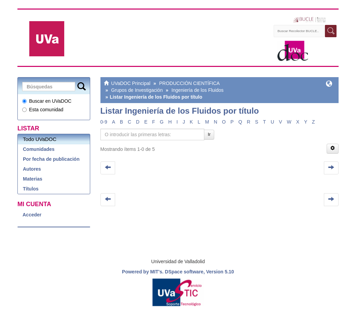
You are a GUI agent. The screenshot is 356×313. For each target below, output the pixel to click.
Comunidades (39, 149)
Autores (32, 169)
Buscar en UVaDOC (46, 101)
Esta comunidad (42, 109)
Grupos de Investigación (137, 90)
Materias (32, 179)
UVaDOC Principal (130, 83)
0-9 (103, 122)
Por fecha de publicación (51, 159)
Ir (209, 134)
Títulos (31, 188)
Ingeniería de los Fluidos (198, 90)
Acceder (32, 214)
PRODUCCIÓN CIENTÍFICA (189, 83)
